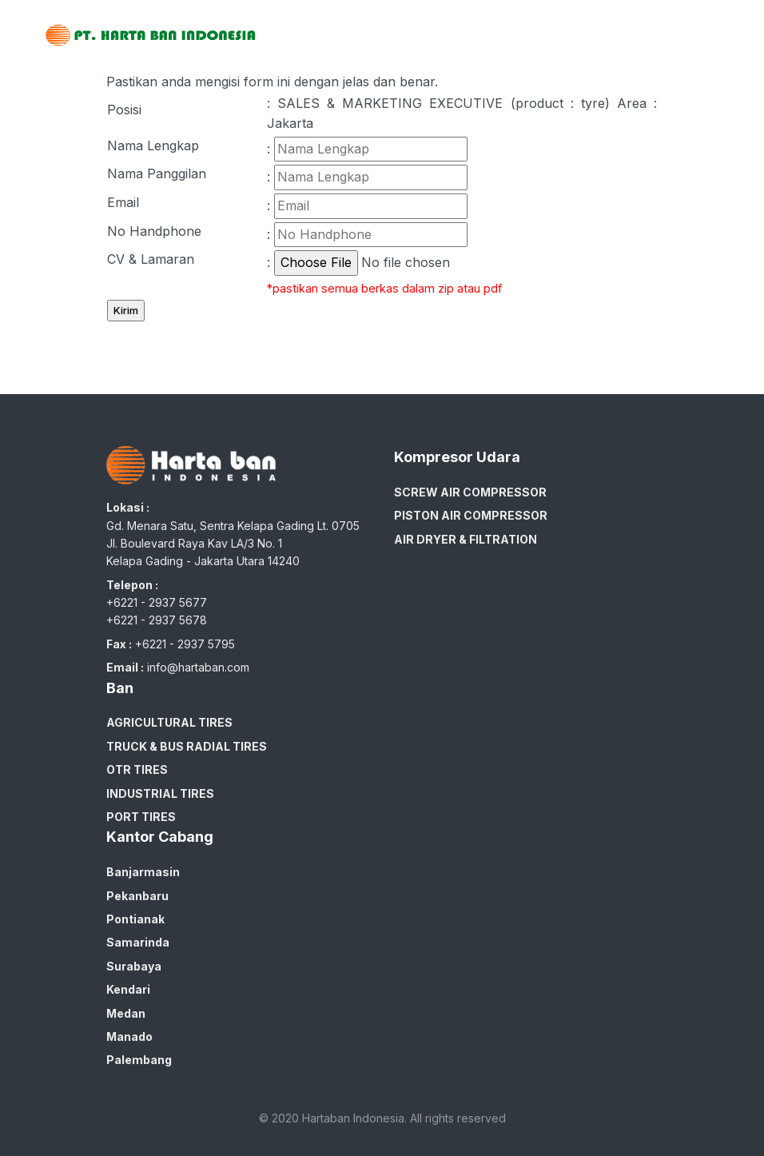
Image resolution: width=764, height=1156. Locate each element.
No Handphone (154, 231)
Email (123, 202)
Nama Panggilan (156, 173)
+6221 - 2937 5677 (156, 602)
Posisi (124, 110)
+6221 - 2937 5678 (156, 620)
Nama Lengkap (153, 145)
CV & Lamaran (150, 259)
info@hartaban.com (198, 667)
